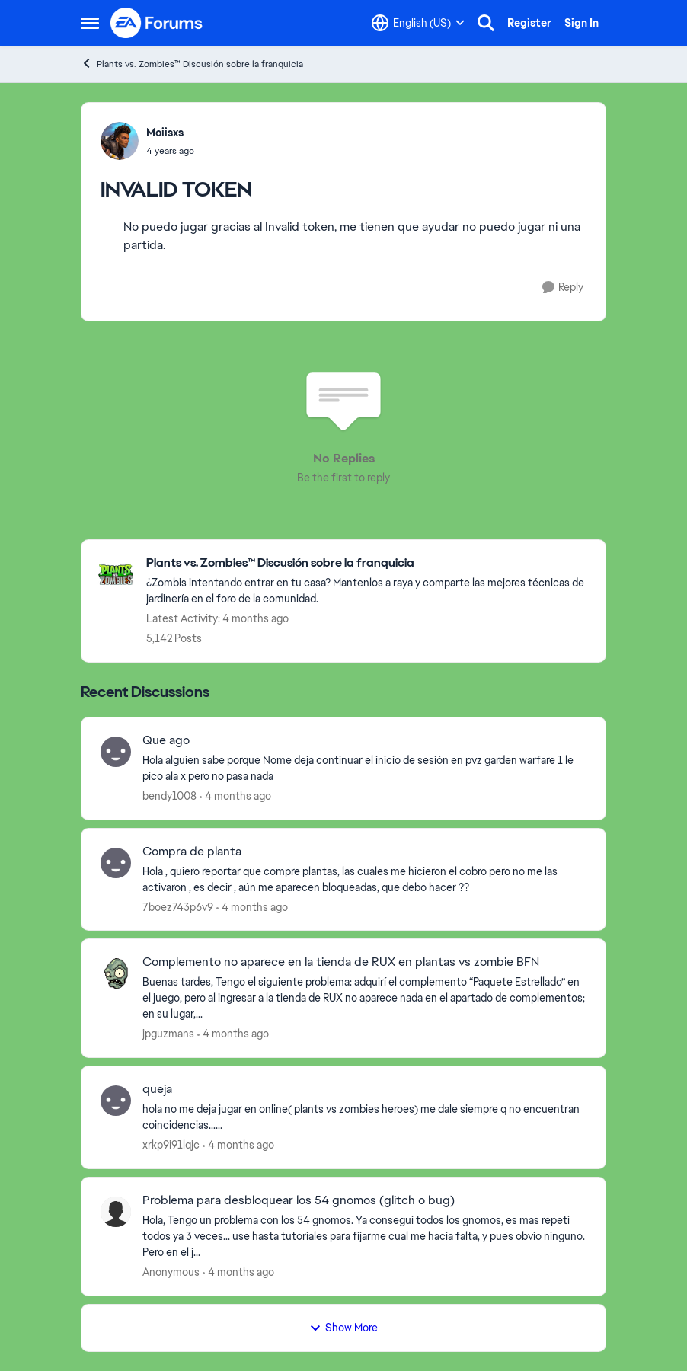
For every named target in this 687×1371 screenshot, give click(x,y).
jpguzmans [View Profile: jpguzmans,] (168, 1033)
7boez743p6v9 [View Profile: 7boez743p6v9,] (177, 906)
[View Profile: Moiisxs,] (120, 141)
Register (529, 23)
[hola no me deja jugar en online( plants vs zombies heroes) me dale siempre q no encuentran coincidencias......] (364, 1117)
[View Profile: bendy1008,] (116, 752)
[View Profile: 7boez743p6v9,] (116, 863)
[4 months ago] (235, 796)
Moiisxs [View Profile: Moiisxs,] (165, 132)
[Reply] (562, 287)
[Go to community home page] (156, 23)
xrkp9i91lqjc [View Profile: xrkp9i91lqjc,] (171, 1145)
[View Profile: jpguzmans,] (116, 973)
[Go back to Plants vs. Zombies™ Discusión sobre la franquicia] (368, 563)
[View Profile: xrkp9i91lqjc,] (116, 1100)
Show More (343, 1327)
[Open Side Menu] (90, 22)
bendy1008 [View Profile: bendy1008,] (169, 796)
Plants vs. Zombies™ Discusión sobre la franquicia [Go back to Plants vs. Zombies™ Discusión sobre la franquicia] (192, 63)
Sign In (581, 23)
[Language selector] (418, 23)
